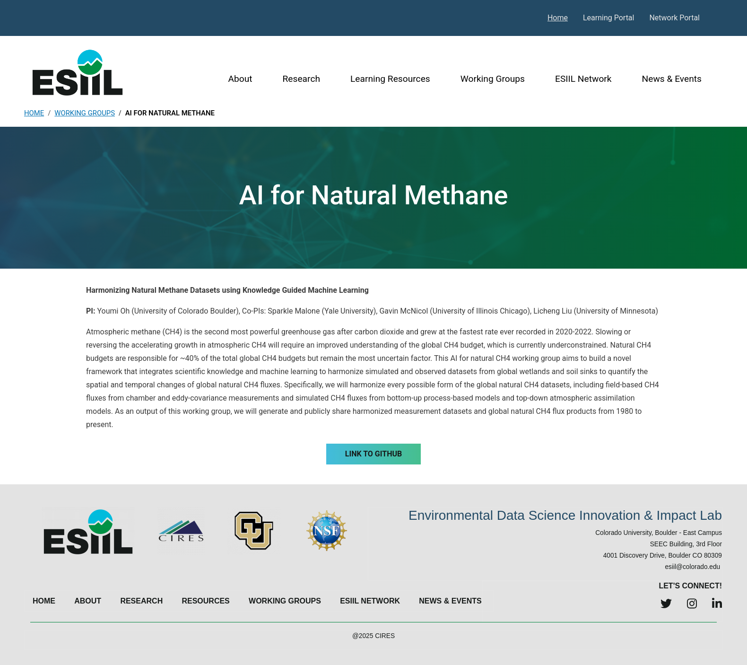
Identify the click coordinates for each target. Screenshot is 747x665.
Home (557, 17)
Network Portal (674, 17)
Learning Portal (608, 17)
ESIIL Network (583, 78)
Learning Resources (390, 78)
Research (301, 78)
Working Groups (492, 78)
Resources (205, 601)
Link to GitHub (373, 453)
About (240, 78)
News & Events (672, 78)
